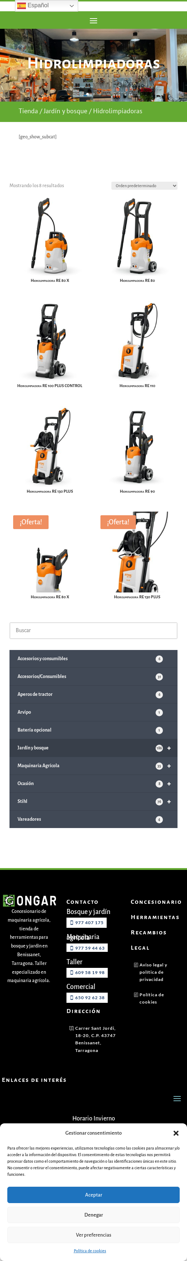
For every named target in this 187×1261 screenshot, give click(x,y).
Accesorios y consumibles (90, 672)
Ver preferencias (93, 1235)
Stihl (98, 814)
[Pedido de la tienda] (144, 200)
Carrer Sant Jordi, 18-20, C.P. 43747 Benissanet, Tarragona (95, 1052)
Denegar (93, 1215)
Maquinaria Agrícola (98, 779)
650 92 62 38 (90, 1010)
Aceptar (93, 1195)
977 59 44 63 (90, 961)
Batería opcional (90, 743)
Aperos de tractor (90, 708)
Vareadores (90, 832)
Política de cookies (90, 1251)
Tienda (28, 125)
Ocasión (98, 796)
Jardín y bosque (65, 125)
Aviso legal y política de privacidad (153, 985)
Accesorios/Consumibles (90, 690)
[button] (176, 1133)
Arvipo (90, 725)
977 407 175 (89, 935)
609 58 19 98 (90, 985)
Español (33, 5)
